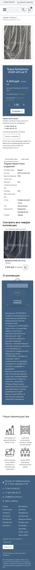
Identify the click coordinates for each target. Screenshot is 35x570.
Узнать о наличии (11, 136)
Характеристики (11, 159)
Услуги (5, 506)
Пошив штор (23, 522)
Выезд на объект (25, 519)
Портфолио (7, 522)
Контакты (6, 525)
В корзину (17, 111)
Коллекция (17, 302)
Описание (25, 159)
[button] (29, 43)
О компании (7, 510)
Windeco (21, 94)
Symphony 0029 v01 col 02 (15, 261)
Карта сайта (23, 535)
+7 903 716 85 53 (9, 2)
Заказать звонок (25, 2)
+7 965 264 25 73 (10, 128)
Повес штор (23, 532)
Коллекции (7, 519)
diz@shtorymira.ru (13, 497)
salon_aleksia (11, 501)
